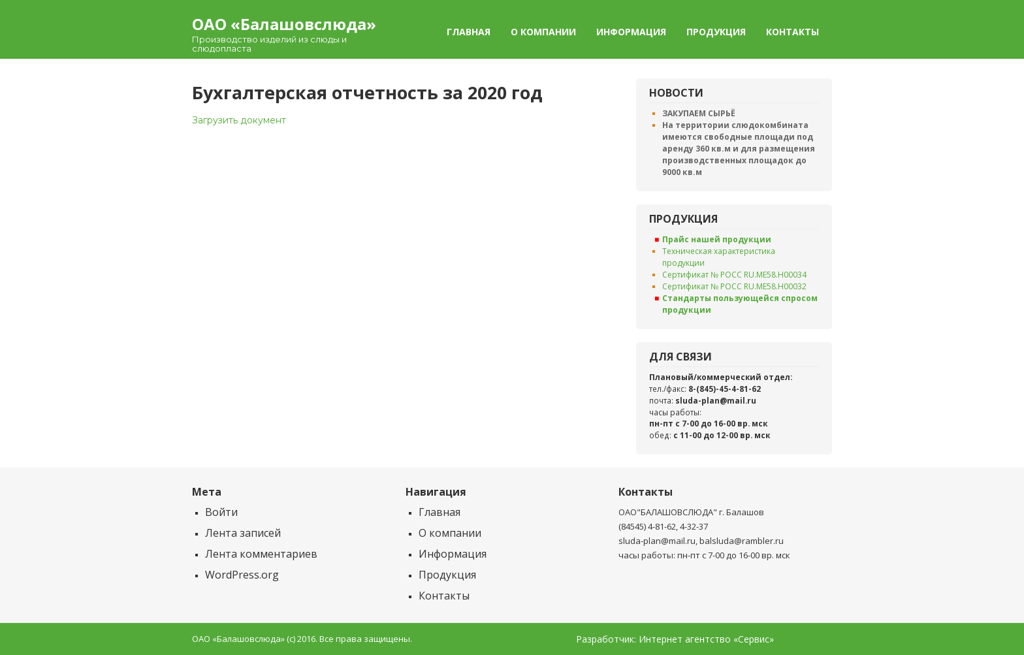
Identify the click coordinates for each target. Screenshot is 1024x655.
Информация (631, 31)
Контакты (792, 31)
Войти (221, 512)
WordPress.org (242, 574)
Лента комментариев (261, 554)
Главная (468, 31)
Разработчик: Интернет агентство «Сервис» (675, 639)
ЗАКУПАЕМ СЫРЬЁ (698, 113)
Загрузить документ (239, 120)
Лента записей (243, 533)
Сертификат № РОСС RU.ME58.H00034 (734, 274)
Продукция (716, 31)
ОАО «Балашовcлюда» (284, 24)
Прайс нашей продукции (716, 239)
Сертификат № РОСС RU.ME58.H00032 (734, 286)
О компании (543, 31)
